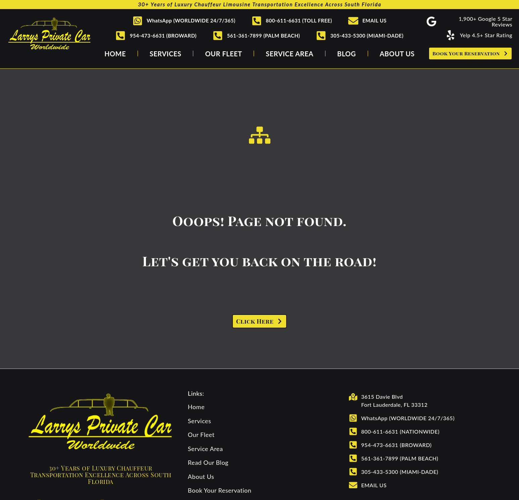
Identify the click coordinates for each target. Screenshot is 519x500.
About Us (397, 54)
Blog (346, 54)
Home (115, 54)
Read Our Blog (208, 462)
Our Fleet (223, 54)
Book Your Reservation (220, 490)
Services (165, 54)
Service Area (289, 54)
